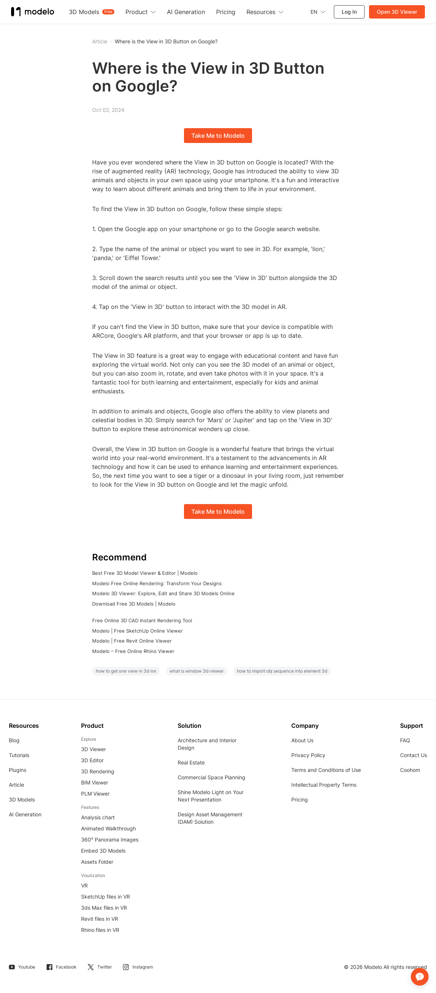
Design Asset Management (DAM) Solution (210, 818)
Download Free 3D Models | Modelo (133, 604)
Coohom (410, 770)
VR (84, 885)
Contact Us (413, 755)
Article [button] (99, 41)
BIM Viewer (94, 782)
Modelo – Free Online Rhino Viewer (133, 651)
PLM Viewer (95, 793)
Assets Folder (97, 862)
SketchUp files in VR (105, 896)
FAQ (405, 740)
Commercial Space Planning (211, 777)
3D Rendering (97, 771)
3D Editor (92, 760)
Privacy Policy (308, 755)
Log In (349, 12)
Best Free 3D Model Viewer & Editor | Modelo (145, 573)
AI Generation (25, 814)
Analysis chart (98, 817)
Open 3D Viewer (397, 12)
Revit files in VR (99, 919)
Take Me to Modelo (218, 135)
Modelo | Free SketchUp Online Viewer (137, 631)
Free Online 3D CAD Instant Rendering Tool (142, 620)
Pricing (299, 799)
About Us (302, 740)
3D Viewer (93, 749)
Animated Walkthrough (108, 828)
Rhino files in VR (100, 930)
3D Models (22, 799)
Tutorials (19, 755)
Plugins (17, 770)
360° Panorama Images (109, 839)
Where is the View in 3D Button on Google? (166, 41)
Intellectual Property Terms (323, 785)
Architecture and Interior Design (207, 744)
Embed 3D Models (103, 850)
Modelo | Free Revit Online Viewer (132, 641)
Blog (14, 740)
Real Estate (191, 762)
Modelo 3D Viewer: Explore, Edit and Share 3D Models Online (163, 593)
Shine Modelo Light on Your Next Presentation (211, 796)
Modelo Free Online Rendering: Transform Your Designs (157, 583)
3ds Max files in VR (104, 907)
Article (16, 785)
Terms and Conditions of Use (326, 770)
